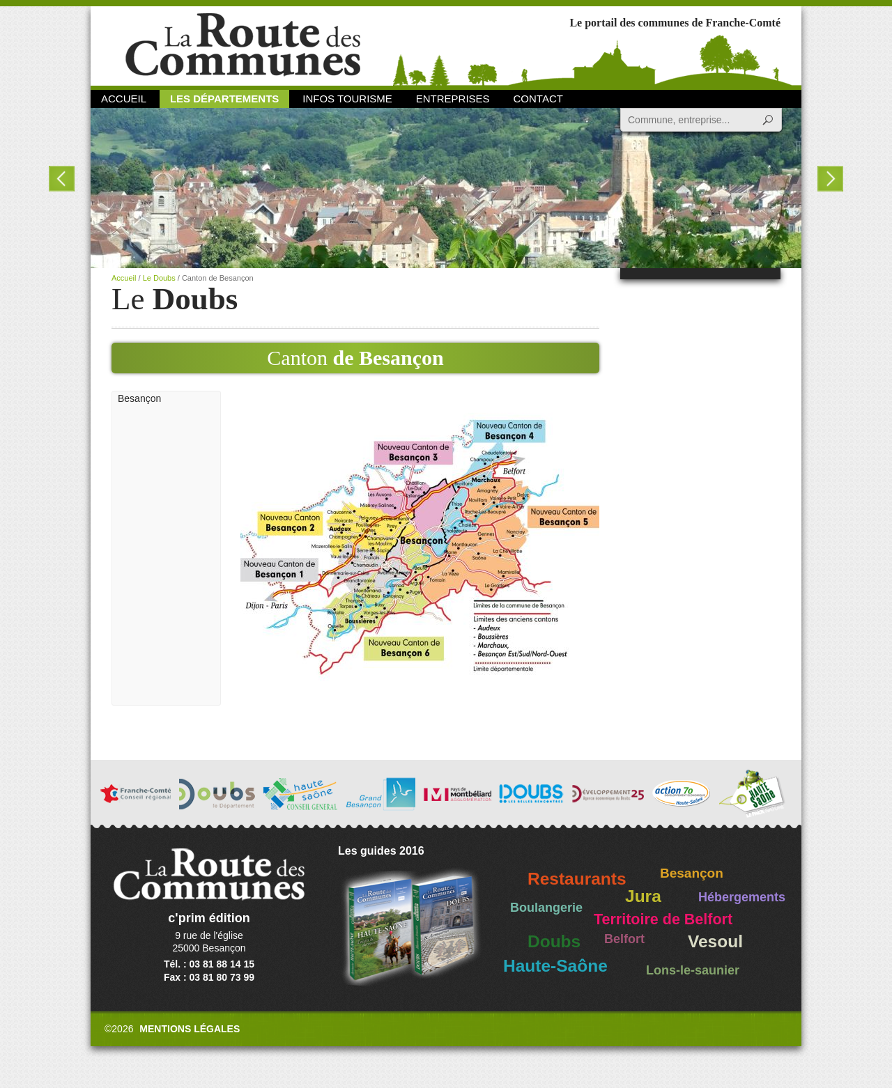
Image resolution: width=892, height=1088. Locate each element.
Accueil (123, 98)
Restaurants (577, 878)
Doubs (554, 941)
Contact (538, 98)
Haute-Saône (555, 965)
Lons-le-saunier (692, 970)
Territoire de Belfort (663, 919)
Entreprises (453, 98)
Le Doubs (159, 278)
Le (175, 298)
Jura (643, 896)
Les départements (224, 98)
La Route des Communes (242, 45)
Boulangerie (546, 908)
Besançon (139, 398)
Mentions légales (189, 1028)
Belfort (624, 939)
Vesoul (715, 941)
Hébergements (741, 897)
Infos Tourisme (347, 98)
